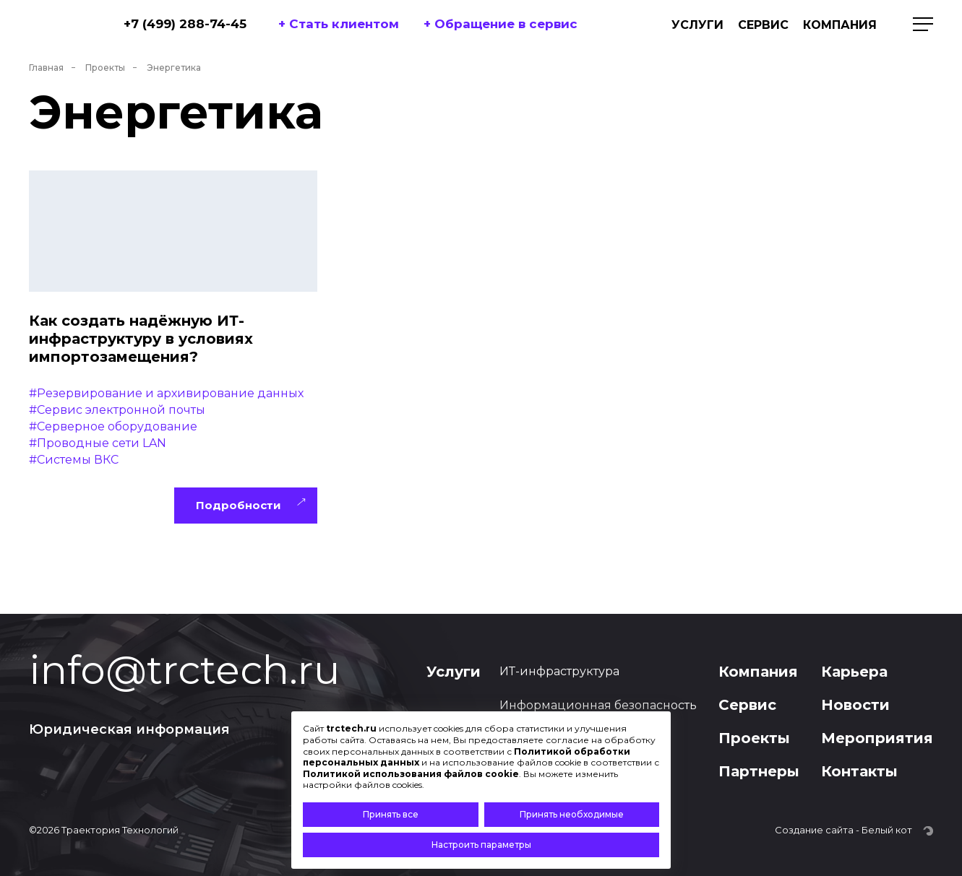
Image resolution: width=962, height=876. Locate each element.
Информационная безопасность (598, 705)
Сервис (763, 25)
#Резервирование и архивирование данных (166, 393)
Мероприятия (877, 738)
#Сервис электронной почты (117, 410)
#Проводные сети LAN (97, 443)
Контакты (859, 771)
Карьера (854, 671)
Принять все (390, 814)
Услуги (697, 25)
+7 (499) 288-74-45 (185, 24)
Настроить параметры (481, 844)
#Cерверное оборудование (113, 426)
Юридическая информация (129, 729)
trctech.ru (351, 728)
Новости (855, 705)
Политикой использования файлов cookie (411, 773)
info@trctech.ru (184, 670)
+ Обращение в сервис (500, 24)
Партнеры (758, 771)
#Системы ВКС (74, 460)
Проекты (105, 67)
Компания (840, 25)
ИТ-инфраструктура (559, 671)
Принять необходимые (572, 814)
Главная (46, 67)
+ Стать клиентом (338, 24)
